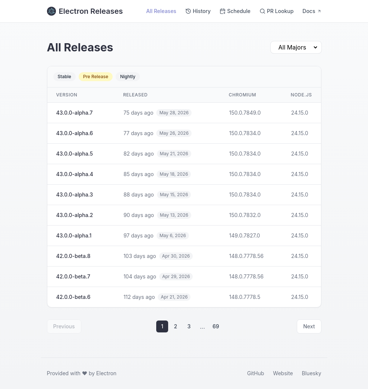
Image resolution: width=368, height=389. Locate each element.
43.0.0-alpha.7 (74, 112)
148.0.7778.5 (245, 297)
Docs (311, 11)
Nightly (127, 76)
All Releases (161, 11)
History (198, 11)
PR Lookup (277, 11)
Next (309, 326)
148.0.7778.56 (246, 256)
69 (216, 326)
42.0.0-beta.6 (73, 297)
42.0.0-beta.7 (73, 276)
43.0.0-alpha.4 (75, 174)
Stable (64, 76)
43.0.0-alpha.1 (74, 235)
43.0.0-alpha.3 (74, 194)
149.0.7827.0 (244, 235)
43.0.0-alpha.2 (74, 215)
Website (283, 373)
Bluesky (311, 373)
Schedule (235, 11)
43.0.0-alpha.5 (74, 153)
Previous (64, 326)
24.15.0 (299, 112)
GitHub (255, 373)
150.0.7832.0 (245, 215)
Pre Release (95, 76)
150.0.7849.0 (245, 112)
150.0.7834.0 (245, 133)
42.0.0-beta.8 (73, 256)
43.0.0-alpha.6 (74, 133)
